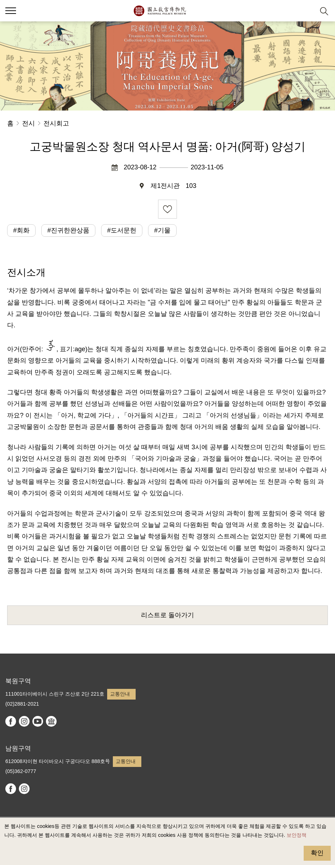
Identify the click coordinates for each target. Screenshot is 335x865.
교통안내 (120, 694)
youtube (37, 721)
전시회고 (56, 123)
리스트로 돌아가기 (167, 615)
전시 (28, 123)
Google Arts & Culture (51, 721)
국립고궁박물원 (159, 10)
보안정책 (297, 835)
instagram (24, 721)
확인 (317, 852)
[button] (307, 11)
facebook (10, 721)
